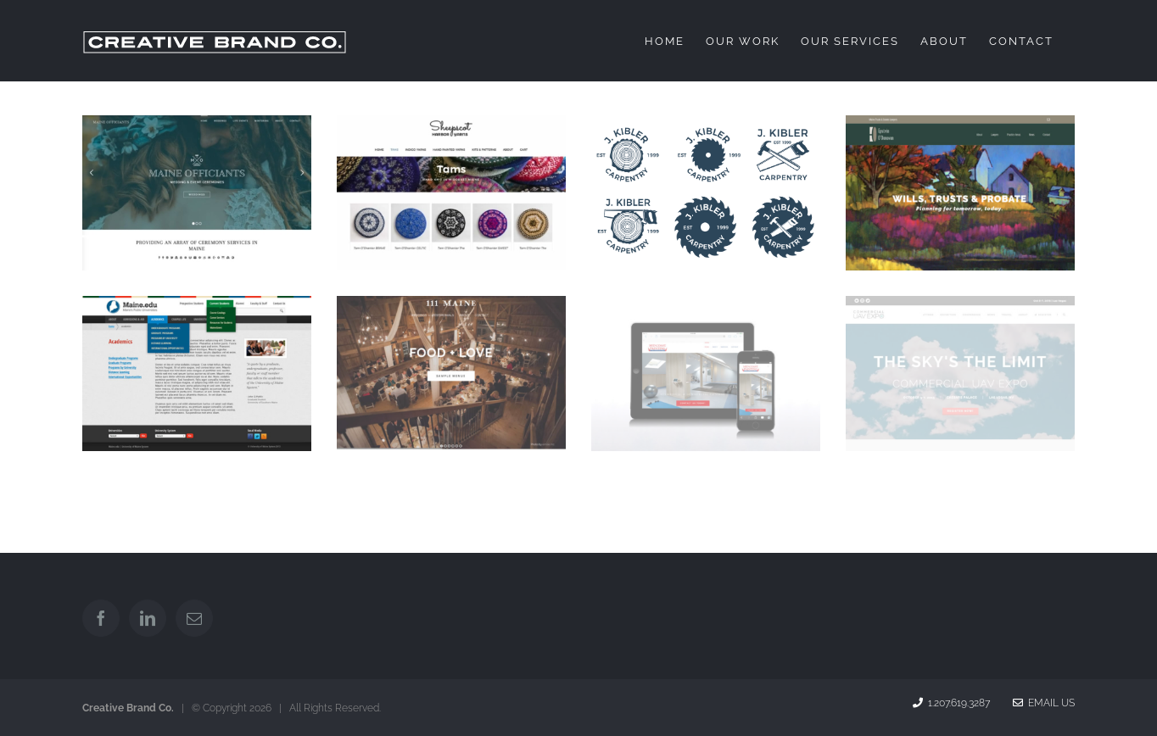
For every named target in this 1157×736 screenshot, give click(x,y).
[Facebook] (101, 618)
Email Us (1044, 703)
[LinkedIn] (147, 618)
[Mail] (194, 618)
